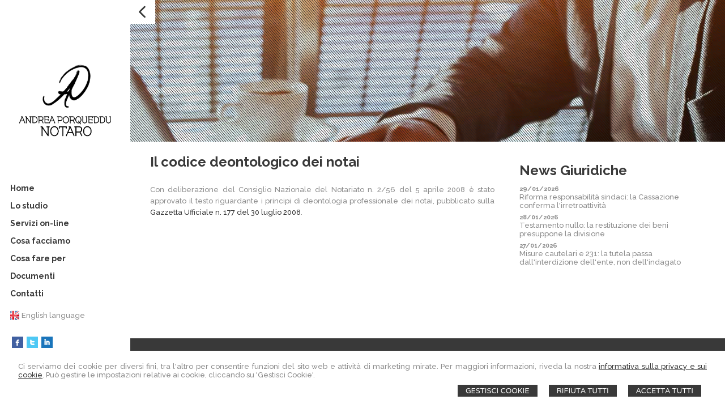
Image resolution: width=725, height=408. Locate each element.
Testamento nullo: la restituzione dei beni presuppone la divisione (593, 229)
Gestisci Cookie (498, 391)
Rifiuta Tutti (583, 391)
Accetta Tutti (664, 391)
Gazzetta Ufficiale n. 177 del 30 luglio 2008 (225, 212)
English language (53, 315)
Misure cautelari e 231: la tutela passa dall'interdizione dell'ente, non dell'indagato (600, 257)
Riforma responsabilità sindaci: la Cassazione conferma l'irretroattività (599, 201)
